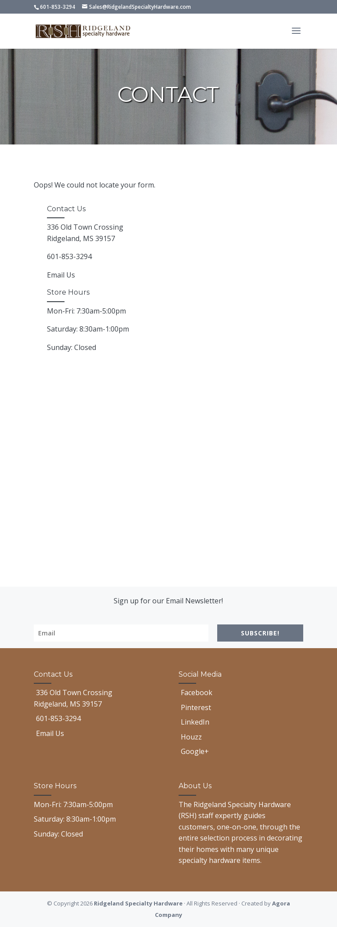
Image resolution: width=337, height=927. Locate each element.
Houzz (191, 737)
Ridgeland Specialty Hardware (138, 903)
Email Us (61, 275)
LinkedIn (195, 722)
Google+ (195, 751)
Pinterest (196, 707)
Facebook (196, 692)
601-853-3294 (57, 7)
